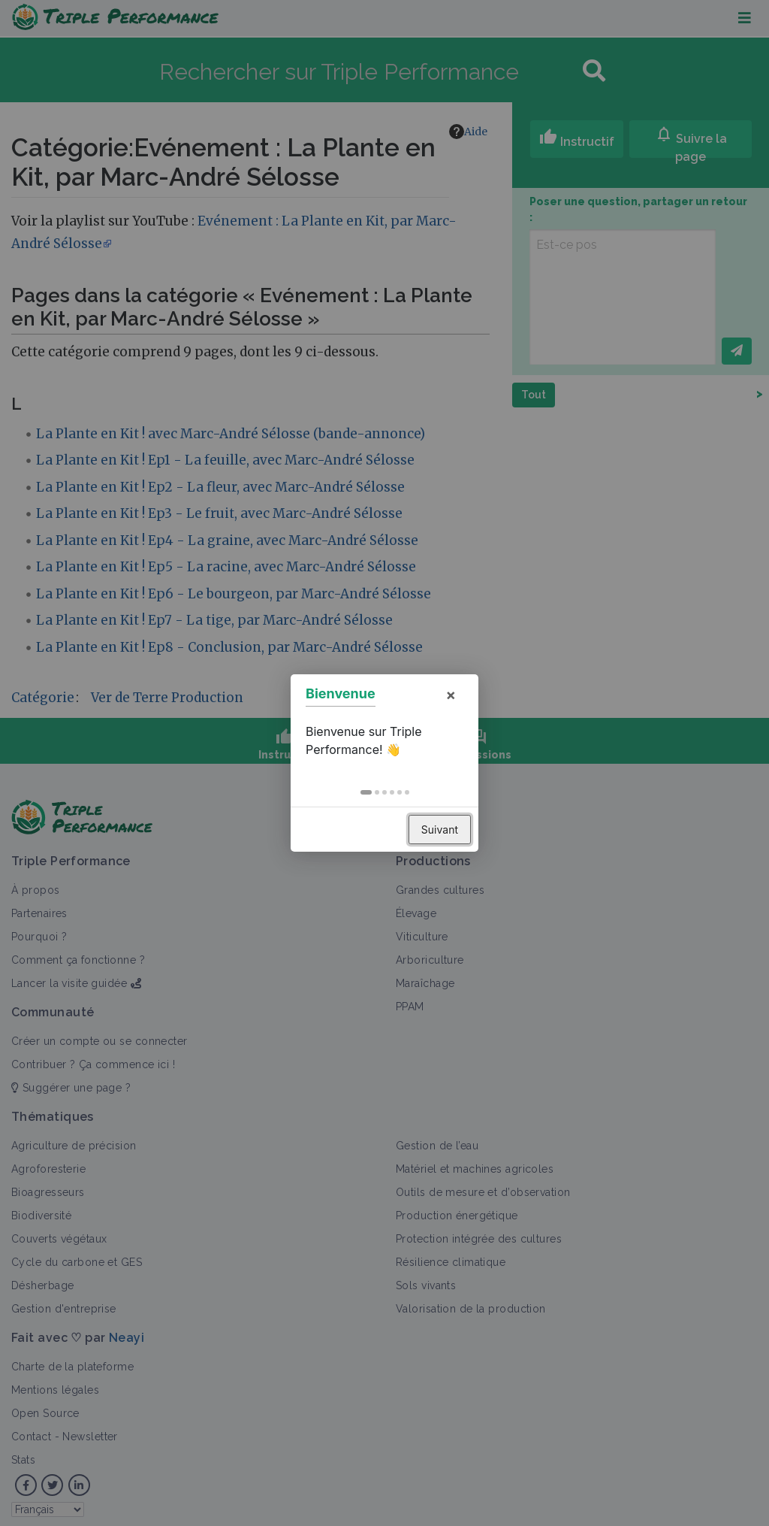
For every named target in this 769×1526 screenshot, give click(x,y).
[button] (366, 792)
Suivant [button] (439, 829)
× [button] (450, 695)
